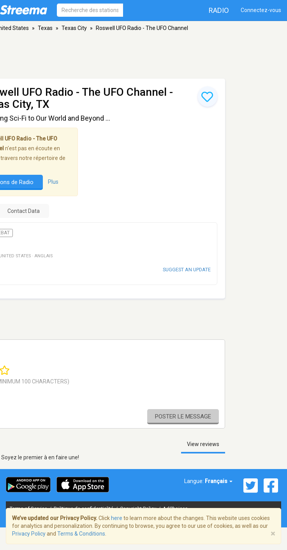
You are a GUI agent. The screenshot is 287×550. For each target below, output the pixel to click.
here (116, 518)
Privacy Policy (29, 534)
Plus (53, 182)
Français (218, 481)
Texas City (74, 28)
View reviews (203, 444)
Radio (219, 10)
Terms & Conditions (81, 534)
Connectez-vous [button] (261, 10)
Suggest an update (187, 269)
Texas (45, 28)
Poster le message (183, 416)
